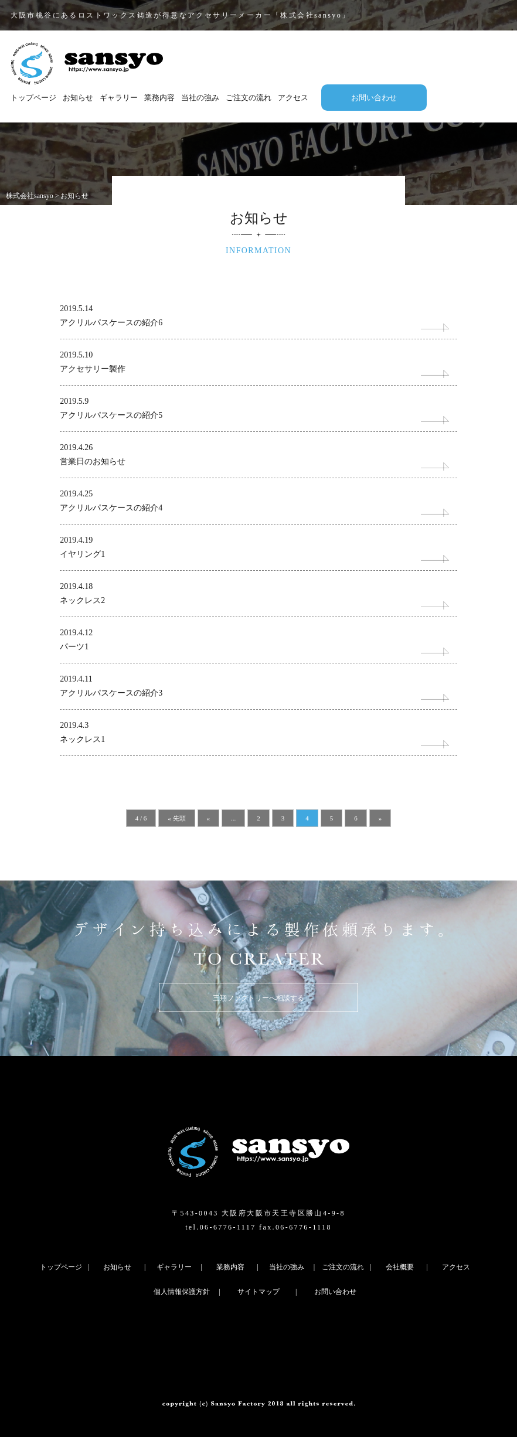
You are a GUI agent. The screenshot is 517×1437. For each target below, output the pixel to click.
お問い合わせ (374, 97)
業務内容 (159, 97)
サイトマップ (258, 1291)
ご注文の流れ (248, 97)
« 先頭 (176, 818)
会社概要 (400, 1267)
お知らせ (78, 97)
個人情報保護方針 (182, 1291)
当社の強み (200, 97)
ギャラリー (119, 97)
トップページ (33, 97)
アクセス (293, 97)
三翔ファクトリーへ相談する (258, 998)
